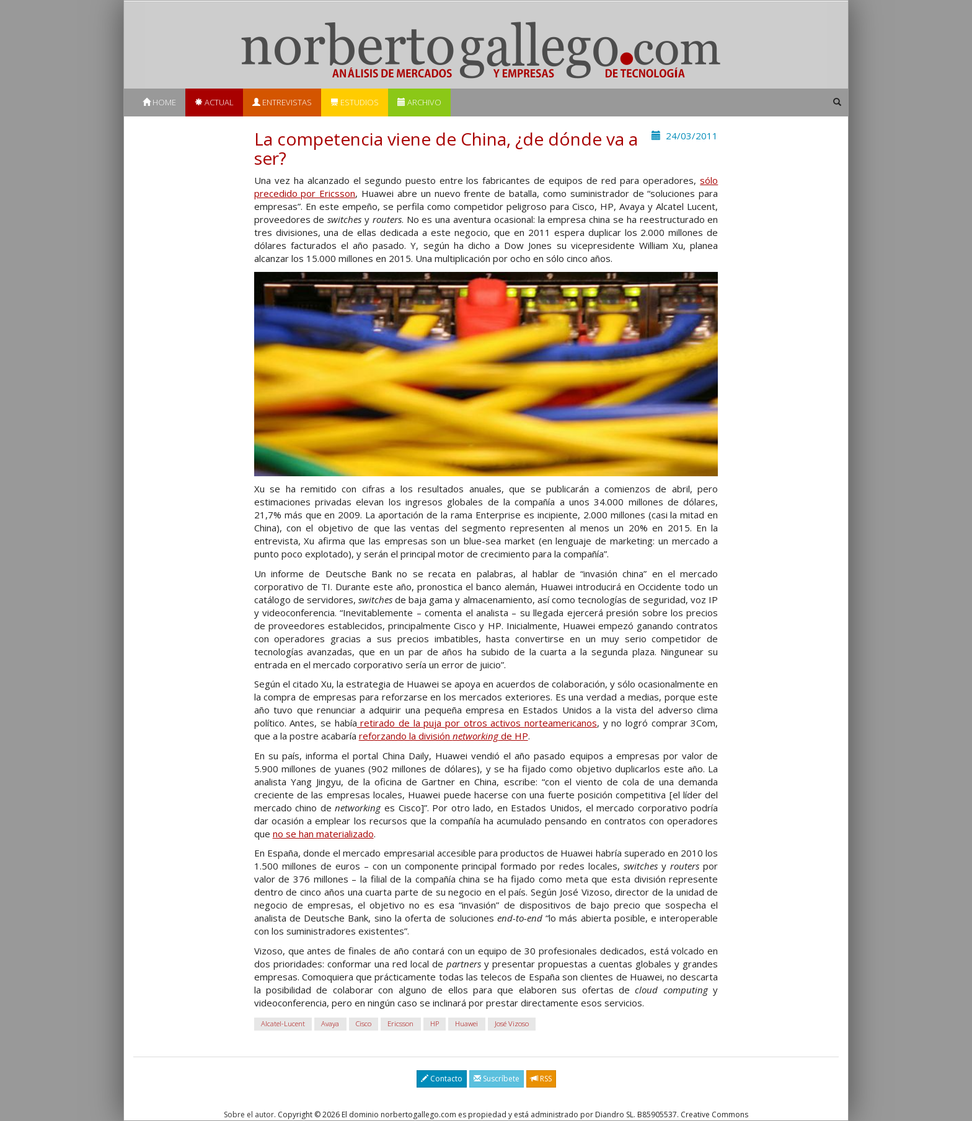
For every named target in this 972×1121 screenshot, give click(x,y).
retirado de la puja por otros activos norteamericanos (477, 723)
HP (434, 1023)
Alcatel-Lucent (283, 1023)
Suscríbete (496, 1078)
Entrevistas (282, 102)
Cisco (363, 1023)
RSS (541, 1078)
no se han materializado (323, 833)
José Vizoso (512, 1023)
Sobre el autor (249, 1114)
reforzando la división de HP (443, 736)
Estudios (354, 102)
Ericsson (400, 1023)
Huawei (466, 1023)
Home (159, 102)
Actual (214, 102)
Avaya (330, 1023)
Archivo (419, 102)
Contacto (441, 1078)
